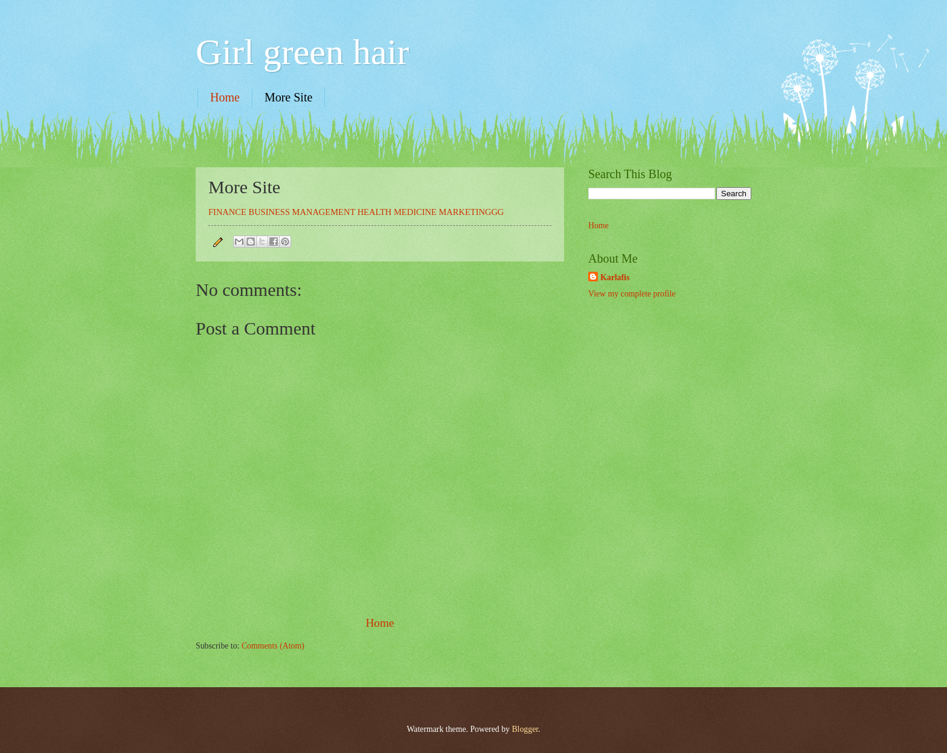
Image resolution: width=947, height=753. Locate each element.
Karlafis (614, 277)
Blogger (525, 729)
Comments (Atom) (273, 645)
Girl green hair (302, 52)
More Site (288, 97)
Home (225, 97)
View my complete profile (631, 293)
